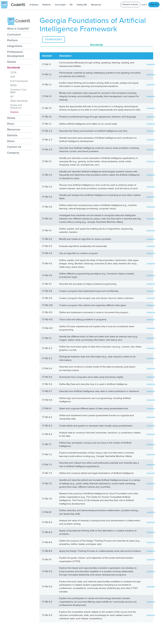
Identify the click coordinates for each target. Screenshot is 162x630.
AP (11, 96)
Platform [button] (47, 4)
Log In (144, 4)
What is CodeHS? (18, 28)
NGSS (13, 85)
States (11, 118)
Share (11, 141)
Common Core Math (18, 91)
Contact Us (14, 147)
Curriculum (14, 34)
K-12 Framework (19, 81)
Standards (13, 67)
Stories (11, 62)
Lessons (150, 64)
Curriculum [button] (61, 4)
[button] (34, 4)
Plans (10, 123)
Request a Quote (130, 4)
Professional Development (15, 54)
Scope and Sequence (16, 106)
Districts (12, 135)
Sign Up (154, 4)
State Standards (19, 100)
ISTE (12, 76)
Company (13, 152)
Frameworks (53, 39)
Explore (14, 112)
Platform (12, 40)
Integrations (14, 46)
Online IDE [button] (83, 4)
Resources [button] (97, 4)
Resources (13, 129)
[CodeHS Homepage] (14, 4)
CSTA (13, 72)
